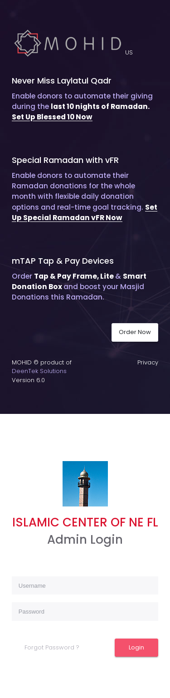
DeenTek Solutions (39, 371)
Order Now (135, 332)
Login (136, 647)
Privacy (147, 362)
